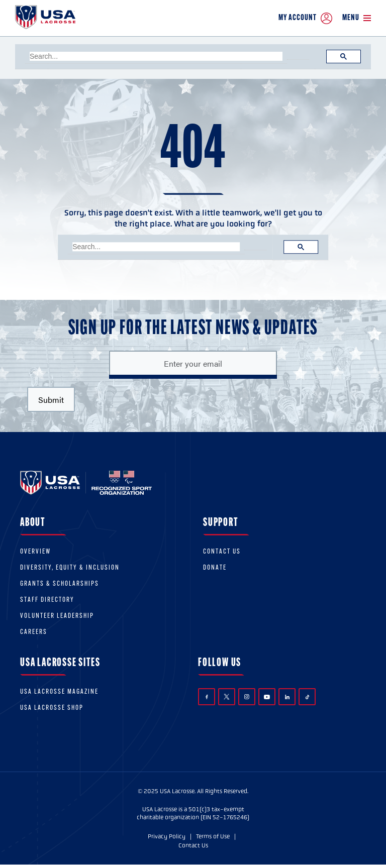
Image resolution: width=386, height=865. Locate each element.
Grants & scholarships (59, 584)
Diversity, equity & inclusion (70, 568)
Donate (215, 568)
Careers (33, 632)
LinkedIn (287, 697)
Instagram (246, 696)
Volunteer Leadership (57, 616)
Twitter (227, 697)
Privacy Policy (166, 836)
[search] (156, 56)
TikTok (307, 697)
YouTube (267, 697)
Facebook (207, 697)
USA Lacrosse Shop (51, 708)
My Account (305, 18)
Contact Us (222, 552)
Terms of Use (213, 836)
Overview (35, 552)
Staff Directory (47, 600)
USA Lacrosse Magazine (59, 692)
